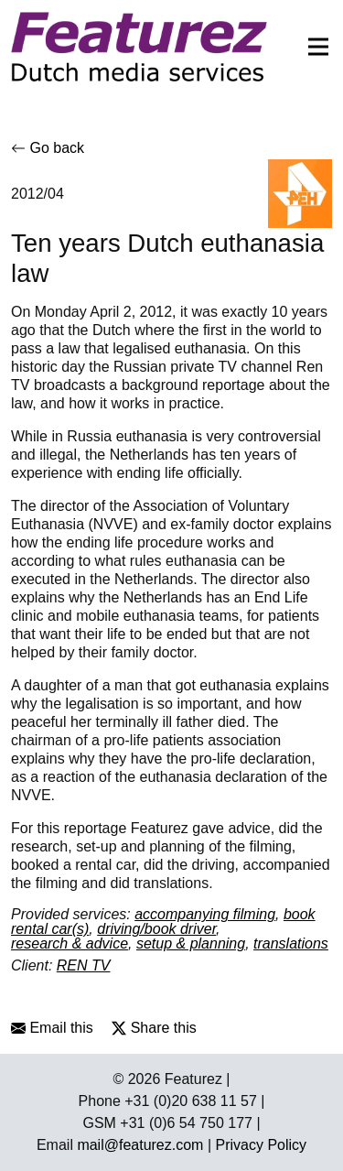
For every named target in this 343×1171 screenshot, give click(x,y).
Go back (47, 148)
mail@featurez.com (140, 1145)
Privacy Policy (261, 1145)
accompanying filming (204, 914)
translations (290, 943)
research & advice (69, 943)
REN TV (84, 965)
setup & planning (190, 943)
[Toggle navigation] (313, 46)
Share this (154, 1027)
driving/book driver (156, 929)
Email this (52, 1027)
